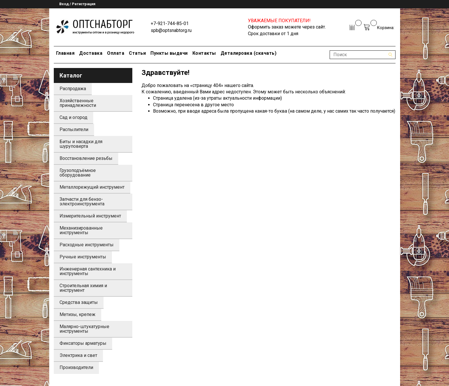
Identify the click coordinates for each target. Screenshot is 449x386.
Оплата (115, 53)
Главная (65, 53)
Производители (76, 367)
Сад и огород (73, 117)
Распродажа (73, 88)
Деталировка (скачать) (249, 53)
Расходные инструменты (87, 244)
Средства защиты (79, 302)
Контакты (204, 53)
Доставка (90, 53)
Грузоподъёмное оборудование (78, 173)
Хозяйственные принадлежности (78, 103)
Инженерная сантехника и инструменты (88, 271)
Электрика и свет (78, 355)
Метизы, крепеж (77, 314)
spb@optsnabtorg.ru (171, 30)
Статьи (137, 53)
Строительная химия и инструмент (83, 288)
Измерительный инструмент (90, 216)
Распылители (74, 129)
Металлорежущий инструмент (92, 187)
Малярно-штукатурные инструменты (84, 329)
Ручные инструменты (83, 257)
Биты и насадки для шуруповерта (81, 144)
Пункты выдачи (169, 53)
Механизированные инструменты (81, 230)
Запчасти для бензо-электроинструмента (82, 201)
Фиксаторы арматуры (83, 343)
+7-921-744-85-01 (170, 23)
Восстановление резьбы (86, 158)
